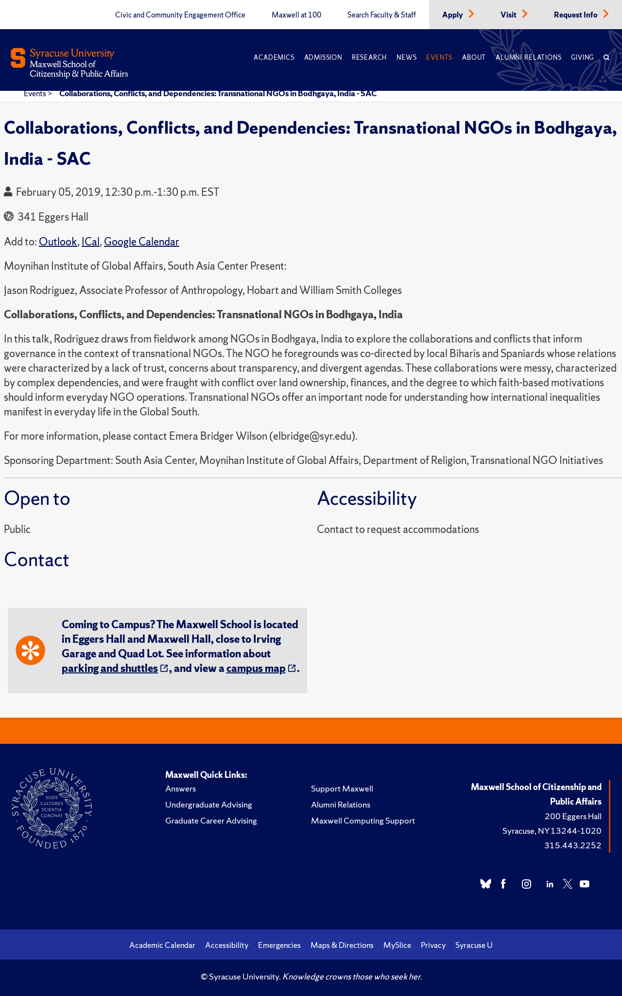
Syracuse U (474, 945)
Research (369, 57)
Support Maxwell (342, 788)
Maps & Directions (342, 945)
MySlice (397, 945)
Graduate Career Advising (211, 820)
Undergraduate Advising (208, 804)
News (406, 57)
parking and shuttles (110, 668)
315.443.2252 (573, 845)
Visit (509, 15)
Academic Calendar (162, 945)
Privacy (433, 945)
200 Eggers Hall (573, 816)
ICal (91, 242)
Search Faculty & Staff (381, 15)
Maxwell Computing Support (363, 820)
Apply (453, 15)
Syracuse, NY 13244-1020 (552, 830)
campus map (256, 668)
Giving (582, 57)
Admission (323, 57)
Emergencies (279, 945)
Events (439, 57)
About (474, 57)
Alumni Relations (528, 57)
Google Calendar (141, 242)
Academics (274, 57)
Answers (180, 788)
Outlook (58, 242)
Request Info (576, 15)
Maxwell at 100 (296, 15)
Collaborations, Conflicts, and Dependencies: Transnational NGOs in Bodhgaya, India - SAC (218, 93)
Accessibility (226, 945)
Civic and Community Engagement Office (180, 15)
